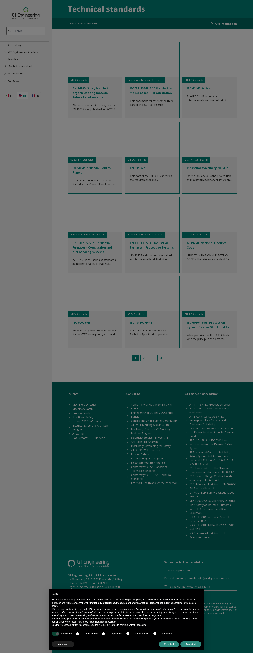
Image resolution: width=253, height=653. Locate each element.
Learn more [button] (63, 644)
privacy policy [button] (135, 599)
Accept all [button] (191, 644)
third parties (108, 609)
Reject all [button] (169, 644)
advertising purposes (173, 612)
